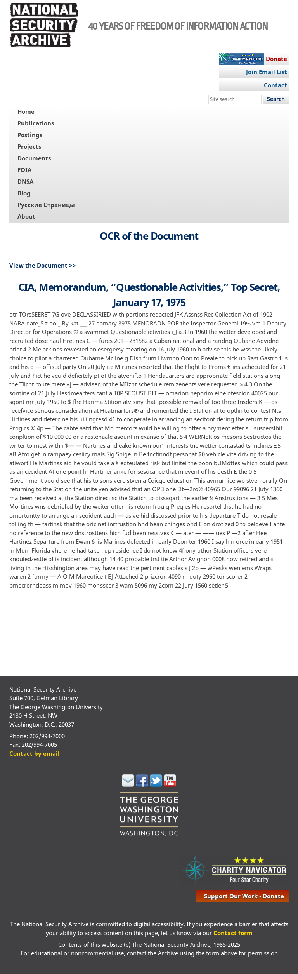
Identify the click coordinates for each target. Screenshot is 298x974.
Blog (24, 193)
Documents (34, 158)
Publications (35, 123)
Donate (276, 59)
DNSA (25, 181)
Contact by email (34, 753)
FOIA (24, 170)
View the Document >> (42, 265)
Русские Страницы (46, 205)
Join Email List (266, 72)
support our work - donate (244, 896)
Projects (29, 146)
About (26, 216)
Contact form (233, 933)
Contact (275, 85)
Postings (29, 135)
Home (26, 111)
